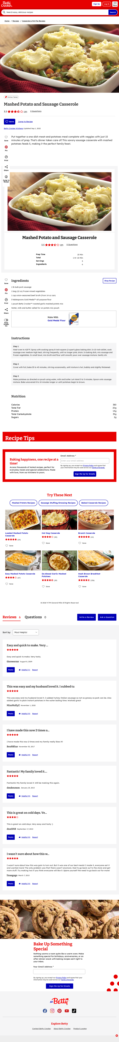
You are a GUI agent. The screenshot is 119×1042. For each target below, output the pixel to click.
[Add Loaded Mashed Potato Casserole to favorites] (6, 545)
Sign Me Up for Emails (85, 474)
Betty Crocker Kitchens (13, 128)
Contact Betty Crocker (41, 1035)
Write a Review (86, 617)
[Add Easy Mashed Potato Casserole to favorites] (6, 583)
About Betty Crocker (62, 1035)
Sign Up (96, 4)
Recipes (15, 21)
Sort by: (7, 632)
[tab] (12, 617)
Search (113, 12)
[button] (6, 148)
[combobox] (54, 12)
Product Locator (80, 1035)
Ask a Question (107, 617)
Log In (106, 4)
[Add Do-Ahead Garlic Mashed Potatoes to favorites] (43, 586)
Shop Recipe (109, 281)
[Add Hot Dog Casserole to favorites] (43, 543)
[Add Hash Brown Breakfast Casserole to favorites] (80, 586)
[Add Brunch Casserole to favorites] (80, 543)
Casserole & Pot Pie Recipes (33, 21)
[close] (117, 1035)
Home (7, 21)
